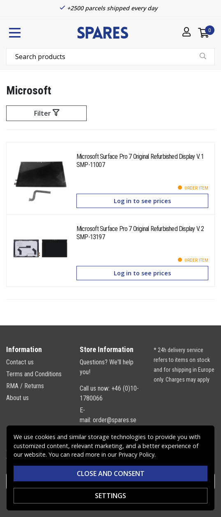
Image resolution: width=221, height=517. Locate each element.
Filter (46, 113)
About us (17, 398)
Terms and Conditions (34, 374)
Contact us (20, 362)
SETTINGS (110, 495)
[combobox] (110, 56)
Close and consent (111, 473)
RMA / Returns (25, 386)
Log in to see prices (142, 201)
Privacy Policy (136, 454)
